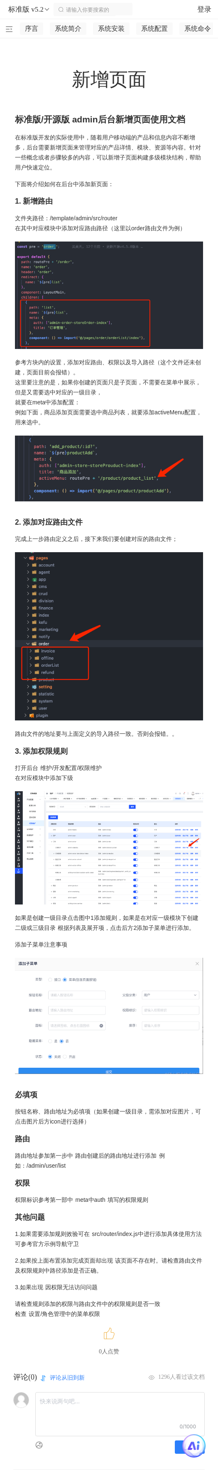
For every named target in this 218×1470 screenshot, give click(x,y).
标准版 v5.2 (29, 9)
